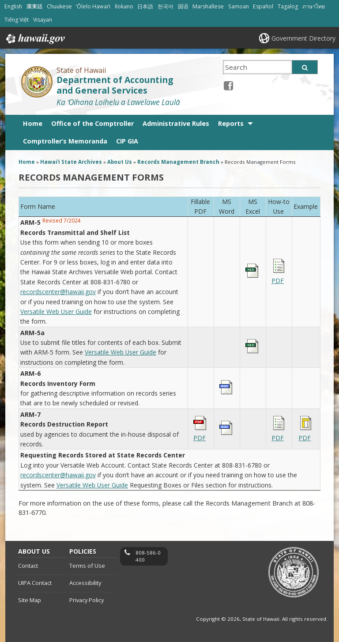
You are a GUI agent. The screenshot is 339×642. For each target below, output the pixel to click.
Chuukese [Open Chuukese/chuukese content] (59, 6)
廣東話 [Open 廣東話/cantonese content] (34, 6)
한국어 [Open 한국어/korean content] (165, 6)
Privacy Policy (86, 600)
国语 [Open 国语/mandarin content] (183, 6)
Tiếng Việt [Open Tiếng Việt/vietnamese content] (16, 19)
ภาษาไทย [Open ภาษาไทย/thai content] (313, 6)
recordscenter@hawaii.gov (58, 291)
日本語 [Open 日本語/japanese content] (145, 6)
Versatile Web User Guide (56, 311)
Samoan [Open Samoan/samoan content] (238, 6)
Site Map (29, 600)
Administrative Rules (176, 123)
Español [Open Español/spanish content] (263, 6)
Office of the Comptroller (92, 123)
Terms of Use (87, 566)
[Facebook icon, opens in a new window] (228, 85)
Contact (28, 566)
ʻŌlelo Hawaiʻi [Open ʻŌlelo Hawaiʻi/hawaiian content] (93, 6)
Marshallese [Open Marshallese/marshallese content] (208, 6)
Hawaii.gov (35, 38)
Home (32, 123)
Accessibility (85, 583)
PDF (277, 280)
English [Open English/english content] (13, 6)
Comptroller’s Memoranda (65, 141)
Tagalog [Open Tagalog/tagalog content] (288, 6)
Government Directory (303, 38)
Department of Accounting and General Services (114, 85)
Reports (231, 123)
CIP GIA (127, 141)
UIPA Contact (35, 583)
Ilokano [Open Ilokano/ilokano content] (124, 6)
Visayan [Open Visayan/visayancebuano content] (42, 19)
